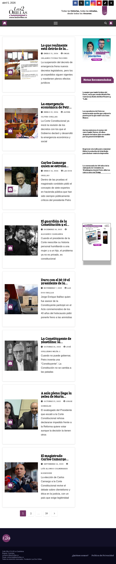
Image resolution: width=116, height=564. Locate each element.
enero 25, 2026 (51, 112)
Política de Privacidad (102, 555)
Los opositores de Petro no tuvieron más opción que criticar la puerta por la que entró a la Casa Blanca (97, 114)
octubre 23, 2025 (52, 401)
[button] (105, 23)
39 (46, 513)
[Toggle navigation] (55, 23)
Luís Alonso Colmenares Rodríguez (55, 468)
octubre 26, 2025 (52, 346)
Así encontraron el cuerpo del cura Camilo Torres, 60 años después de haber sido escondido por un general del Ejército (96, 133)
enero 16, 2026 (51, 170)
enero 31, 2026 (51, 53)
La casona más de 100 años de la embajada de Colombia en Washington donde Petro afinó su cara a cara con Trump (96, 168)
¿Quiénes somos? (79, 555)
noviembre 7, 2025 (53, 288)
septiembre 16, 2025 (54, 464)
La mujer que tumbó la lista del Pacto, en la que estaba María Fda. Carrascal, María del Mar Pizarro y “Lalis (97, 95)
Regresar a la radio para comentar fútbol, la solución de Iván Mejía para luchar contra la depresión (97, 151)
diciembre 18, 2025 (53, 229)
